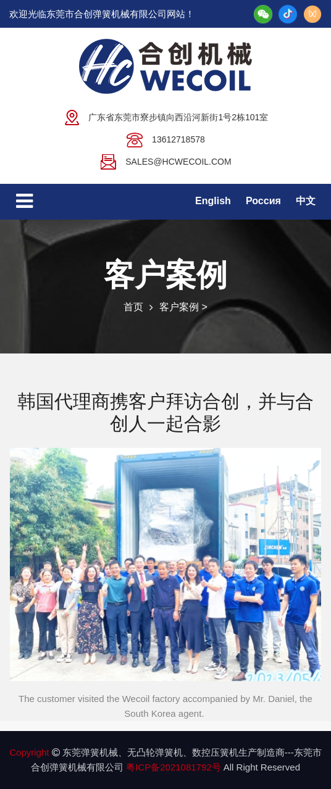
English (213, 201)
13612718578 (165, 139)
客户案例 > (183, 307)
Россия (263, 201)
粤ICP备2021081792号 (175, 767)
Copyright (29, 752)
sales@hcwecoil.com (165, 161)
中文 (306, 201)
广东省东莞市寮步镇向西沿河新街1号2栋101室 (166, 116)
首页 (133, 307)
